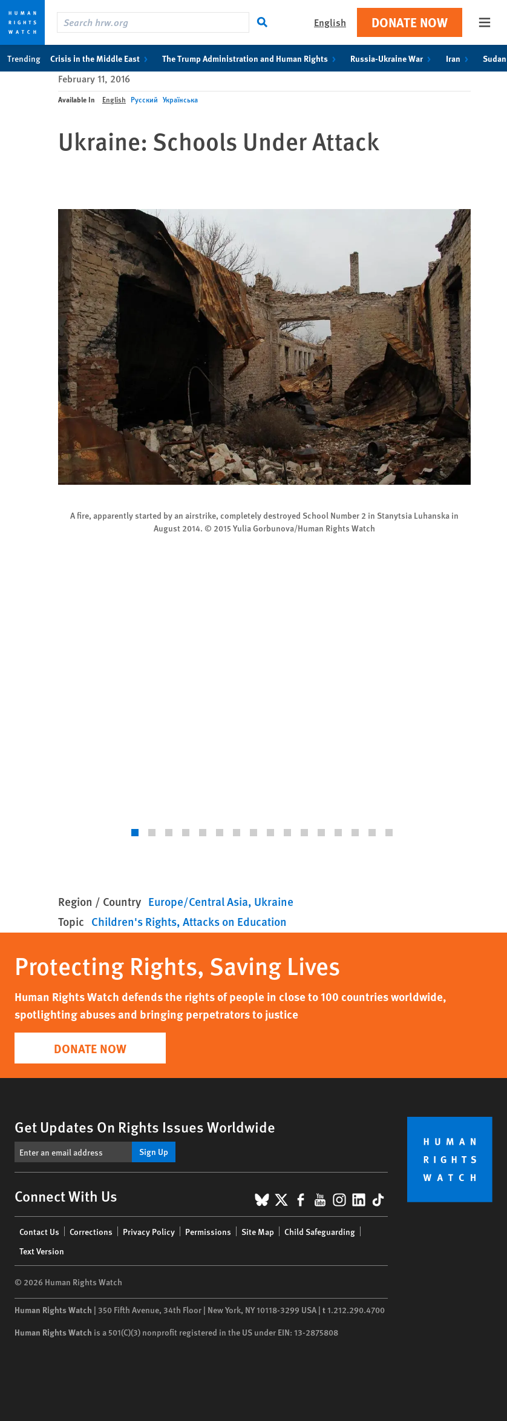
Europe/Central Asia (198, 901)
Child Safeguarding (319, 1231)
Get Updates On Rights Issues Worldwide (145, 1126)
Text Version (41, 1251)
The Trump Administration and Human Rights (251, 58)
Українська (180, 100)
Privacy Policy (149, 1231)
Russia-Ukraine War (393, 58)
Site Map (257, 1231)
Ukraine (273, 901)
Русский (144, 100)
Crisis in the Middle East (101, 58)
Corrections (91, 1231)
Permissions (208, 1231)
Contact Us (39, 1231)
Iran (459, 58)
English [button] (330, 22)
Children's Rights (134, 921)
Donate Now (409, 22)
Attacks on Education (235, 921)
